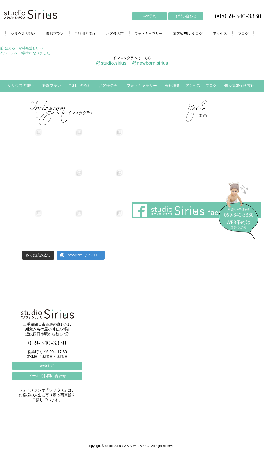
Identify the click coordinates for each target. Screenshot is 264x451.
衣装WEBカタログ (187, 34)
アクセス (220, 34)
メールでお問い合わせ (47, 376)
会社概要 (172, 85)
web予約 (149, 16)
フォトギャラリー (148, 34)
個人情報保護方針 (239, 85)
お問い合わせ (185, 16)
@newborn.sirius (150, 63)
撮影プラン (55, 34)
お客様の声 (115, 34)
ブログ (243, 34)
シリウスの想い (23, 34)
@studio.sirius (111, 63)
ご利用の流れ (84, 34)
